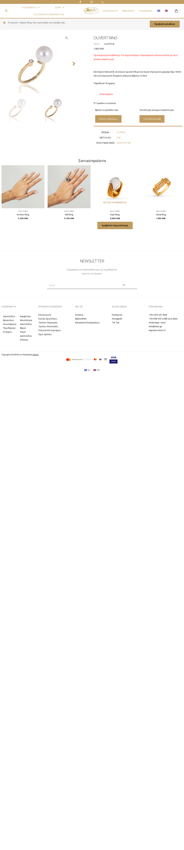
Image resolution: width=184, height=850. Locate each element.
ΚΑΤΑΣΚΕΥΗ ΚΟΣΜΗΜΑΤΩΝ (49, 14)
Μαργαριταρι (124, 142)
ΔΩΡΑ (59, 7)
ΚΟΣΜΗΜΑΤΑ (31, 7)
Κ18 (119, 137)
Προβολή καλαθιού (164, 23)
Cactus (36, 354)
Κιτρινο (121, 132)
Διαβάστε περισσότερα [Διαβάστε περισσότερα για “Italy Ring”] (115, 225)
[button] (73, 35)
